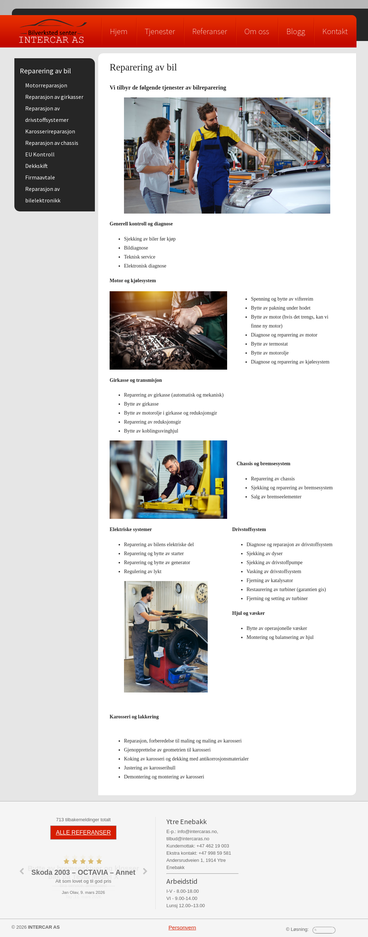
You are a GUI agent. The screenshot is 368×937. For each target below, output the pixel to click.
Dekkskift (36, 165)
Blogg (295, 31)
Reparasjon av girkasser (54, 96)
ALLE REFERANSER (83, 832)
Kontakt (335, 31)
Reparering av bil (45, 70)
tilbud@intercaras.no (187, 838)
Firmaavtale (40, 177)
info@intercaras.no (197, 831)
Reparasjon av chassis (51, 142)
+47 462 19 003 (213, 846)
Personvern (182, 927)
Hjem (119, 31)
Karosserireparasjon (50, 131)
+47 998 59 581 (215, 853)
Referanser (209, 31)
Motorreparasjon (46, 85)
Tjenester (160, 31)
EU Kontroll (40, 154)
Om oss (256, 31)
